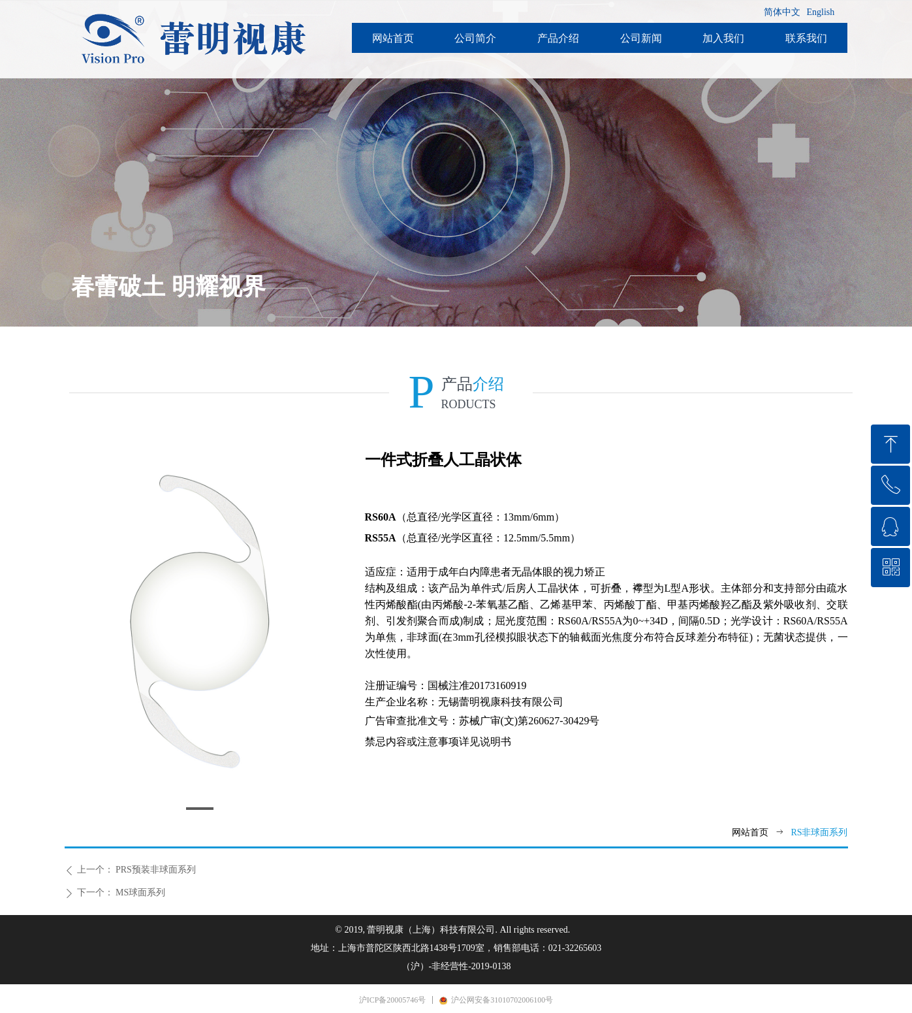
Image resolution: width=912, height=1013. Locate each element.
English (821, 12)
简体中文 (782, 12)
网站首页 (750, 832)
